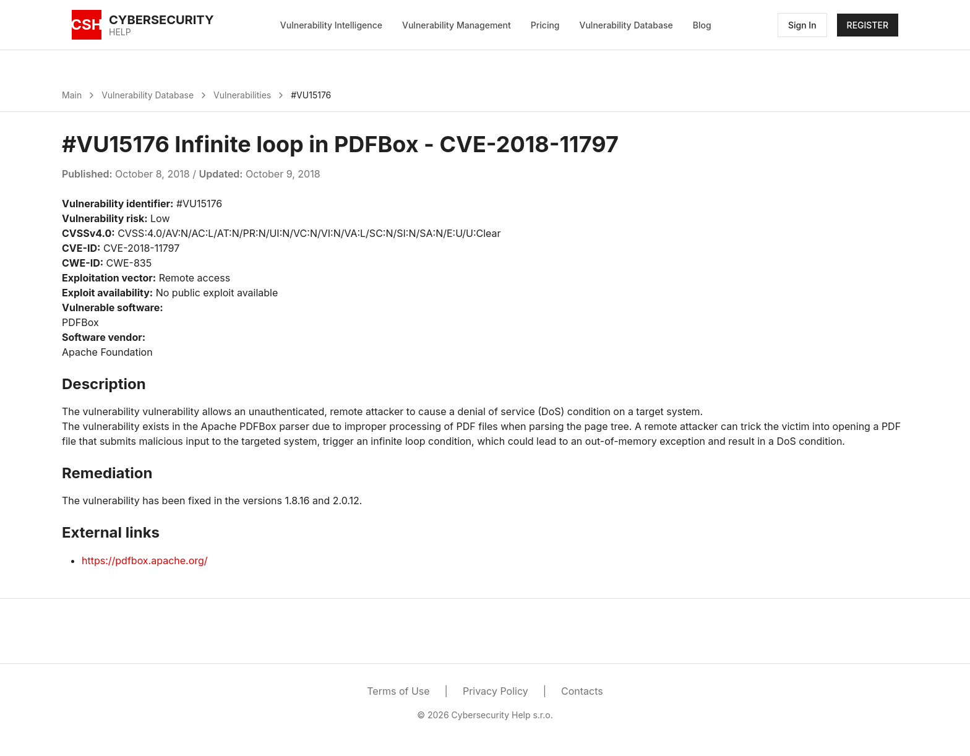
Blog (702, 25)
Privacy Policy (495, 691)
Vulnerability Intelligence (331, 25)
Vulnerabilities (242, 95)
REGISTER (867, 25)
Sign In (802, 25)
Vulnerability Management (456, 25)
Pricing (545, 25)
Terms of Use (398, 691)
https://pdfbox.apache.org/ (145, 560)
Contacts (582, 691)
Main (72, 95)
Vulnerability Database (626, 25)
